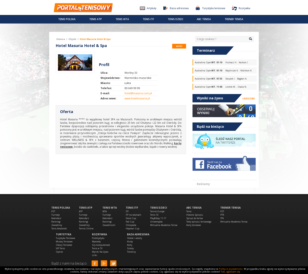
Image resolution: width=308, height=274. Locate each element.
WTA (104, 211)
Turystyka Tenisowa (65, 238)
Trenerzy (131, 251)
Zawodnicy (56, 225)
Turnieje (55, 214)
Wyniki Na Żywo (100, 251)
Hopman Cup (132, 228)
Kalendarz (56, 218)
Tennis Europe (157, 211)
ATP (81, 211)
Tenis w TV (97, 248)
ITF (127, 211)
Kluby (130, 241)
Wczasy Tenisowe (64, 241)
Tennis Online (86, 228)
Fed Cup (130, 221)
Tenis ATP (95, 19)
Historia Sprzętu (194, 214)
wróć (179, 46)
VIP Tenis (60, 248)
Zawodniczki (108, 225)
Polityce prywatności (231, 268)
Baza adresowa (138, 234)
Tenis (188, 211)
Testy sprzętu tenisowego (198, 221)
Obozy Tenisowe (64, 244)
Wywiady (96, 241)
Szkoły (130, 248)
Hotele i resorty (134, 238)
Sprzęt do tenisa (194, 218)
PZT (53, 211)
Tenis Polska (67, 19)
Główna (60, 39)
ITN (222, 218)
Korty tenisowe (193, 225)
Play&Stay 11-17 (158, 218)
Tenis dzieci (175, 19)
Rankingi (56, 221)
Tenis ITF (148, 19)
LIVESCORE (249, 98)
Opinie (59, 251)
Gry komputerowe (101, 244)
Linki (94, 255)
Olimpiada (131, 225)
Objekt (72, 39)
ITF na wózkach (133, 214)
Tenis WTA (122, 19)
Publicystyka (98, 238)
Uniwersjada (156, 221)
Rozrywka (99, 234)
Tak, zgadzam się (230, 271)
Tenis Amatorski (59, 228)
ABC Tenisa (204, 19)
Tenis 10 (154, 214)
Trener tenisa (234, 19)
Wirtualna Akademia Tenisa (163, 225)
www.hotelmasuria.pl (137, 98)
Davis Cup (131, 218)
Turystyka (63, 234)
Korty (129, 244)
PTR (222, 214)
